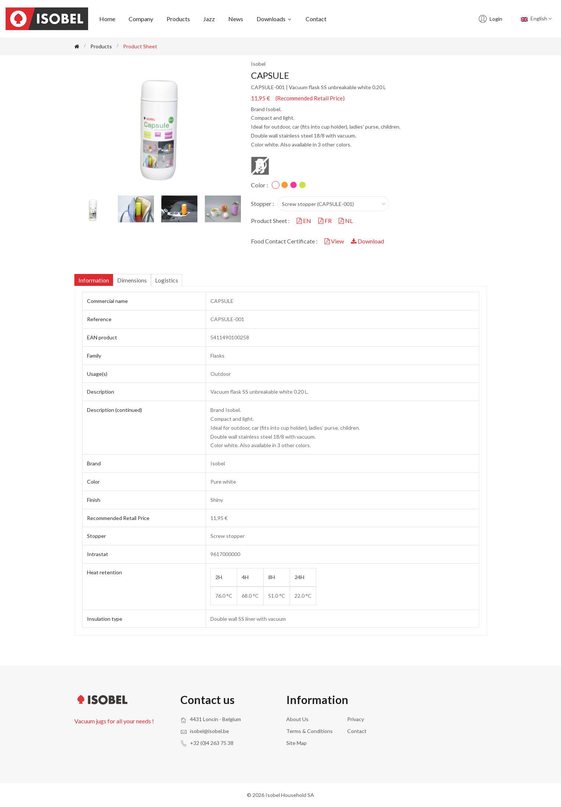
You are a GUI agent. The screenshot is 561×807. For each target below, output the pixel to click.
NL (346, 220)
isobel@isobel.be (209, 731)
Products (178, 18)
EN (304, 220)
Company (141, 18)
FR (325, 220)
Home (107, 18)
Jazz (209, 18)
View (335, 241)
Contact (316, 18)
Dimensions (132, 280)
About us (297, 719)
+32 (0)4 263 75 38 (211, 743)
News (235, 18)
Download (367, 241)
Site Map (296, 743)
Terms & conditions (309, 731)
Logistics (166, 280)
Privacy (355, 719)
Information (93, 280)
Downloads (274, 18)
